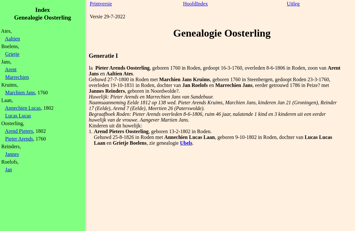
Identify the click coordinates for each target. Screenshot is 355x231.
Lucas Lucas (18, 115)
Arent (10, 69)
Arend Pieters (19, 131)
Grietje (12, 54)
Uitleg (293, 3)
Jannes (12, 154)
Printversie (101, 3)
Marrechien (17, 77)
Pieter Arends (19, 138)
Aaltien (12, 38)
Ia (91, 68)
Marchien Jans (20, 92)
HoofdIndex (195, 3)
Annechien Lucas (23, 108)
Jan (8, 169)
